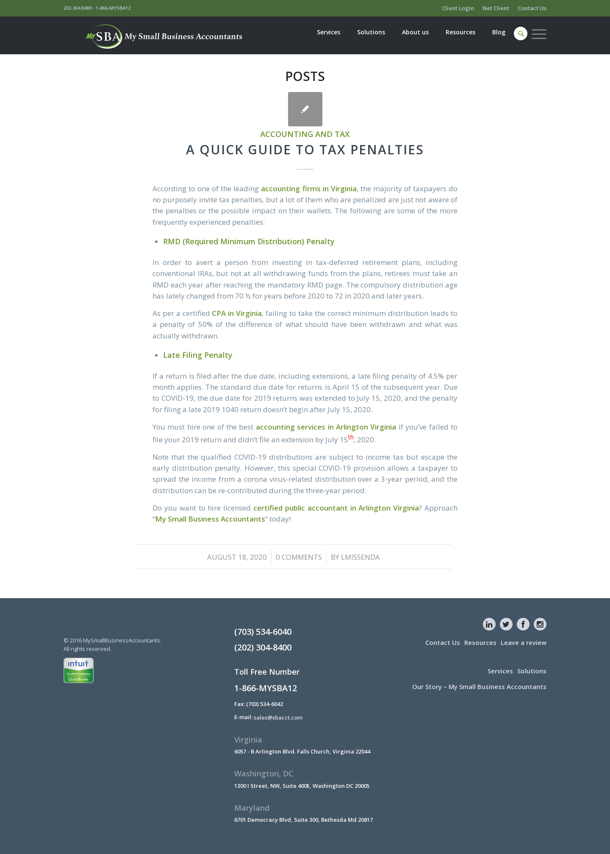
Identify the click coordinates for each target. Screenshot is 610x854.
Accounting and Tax (305, 133)
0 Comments (299, 557)
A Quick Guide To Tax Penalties (305, 149)
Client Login (458, 8)
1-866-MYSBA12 (113, 8)
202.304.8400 (78, 8)
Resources (480, 642)
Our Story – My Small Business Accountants (479, 686)
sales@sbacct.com (278, 717)
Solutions (531, 671)
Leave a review (523, 642)
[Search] (521, 33)
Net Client (495, 8)
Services (500, 671)
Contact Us (532, 8)
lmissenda (360, 557)
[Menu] (536, 34)
